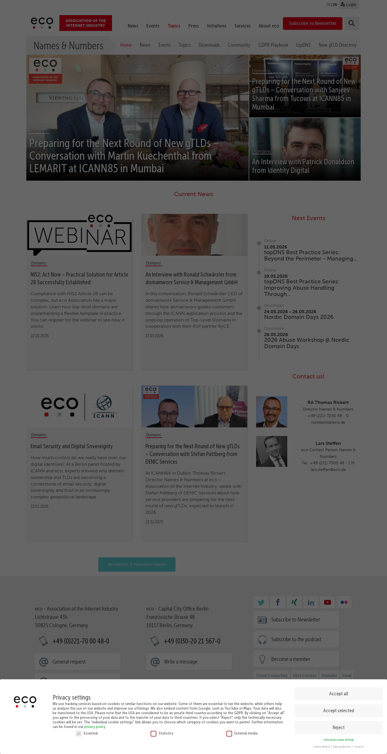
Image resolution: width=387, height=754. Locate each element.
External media (242, 731)
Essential (87, 731)
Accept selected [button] (338, 709)
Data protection (342, 745)
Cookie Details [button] (321, 745)
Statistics (162, 731)
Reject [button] (339, 726)
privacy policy (94, 725)
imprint (359, 745)
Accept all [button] (338, 692)
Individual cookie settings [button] (339, 738)
